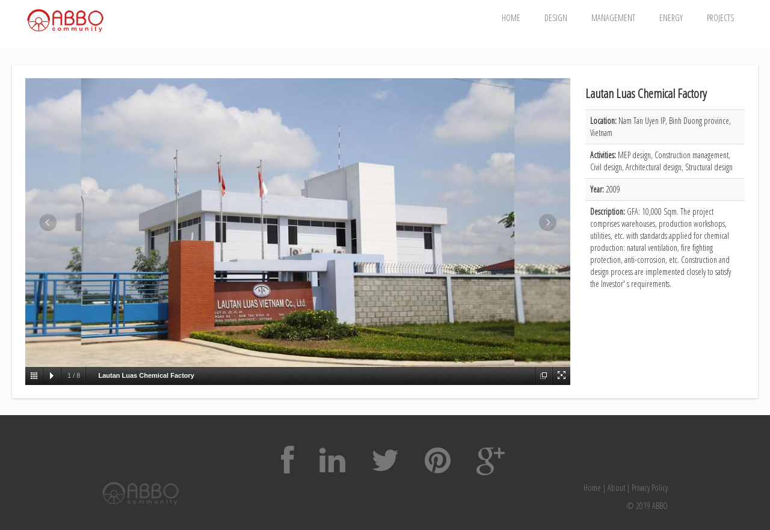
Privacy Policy (650, 487)
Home (511, 17)
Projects (720, 17)
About (616, 487)
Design (555, 17)
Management (613, 17)
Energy (671, 17)
